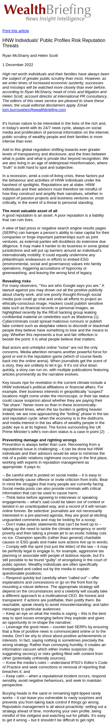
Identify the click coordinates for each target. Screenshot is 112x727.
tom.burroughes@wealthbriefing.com (34, 109)
